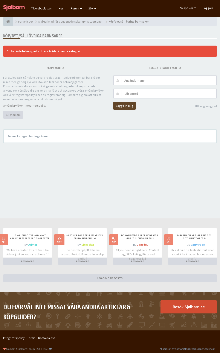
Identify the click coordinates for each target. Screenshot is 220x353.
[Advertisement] (110, 177)
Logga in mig (124, 106)
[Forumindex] (8, 21)
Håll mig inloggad (203, 106)
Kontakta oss (46, 338)
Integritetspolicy (35, 105)
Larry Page (198, 245)
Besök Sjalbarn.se (189, 306)
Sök (92, 8)
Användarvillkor (13, 105)
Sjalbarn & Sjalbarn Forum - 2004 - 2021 (27, 348)
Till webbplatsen (41, 8)
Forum (76, 8)
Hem (61, 8)
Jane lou (142, 245)
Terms (31, 338)
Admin (32, 245)
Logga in (208, 8)
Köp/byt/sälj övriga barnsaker (33, 35)
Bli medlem (13, 115)
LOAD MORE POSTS (110, 278)
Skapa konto (188, 8)
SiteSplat (87, 245)
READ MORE (27, 261)
